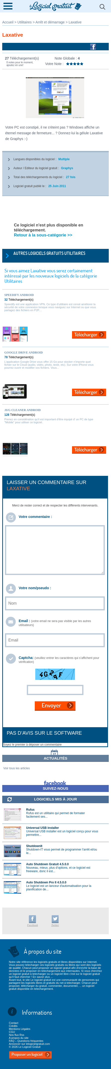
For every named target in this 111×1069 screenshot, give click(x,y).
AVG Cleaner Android (22, 410)
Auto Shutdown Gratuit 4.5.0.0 (47, 864)
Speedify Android (19, 295)
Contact (13, 1022)
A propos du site (19, 1037)
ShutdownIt (34, 846)
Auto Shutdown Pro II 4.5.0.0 (46, 882)
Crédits (13, 1025)
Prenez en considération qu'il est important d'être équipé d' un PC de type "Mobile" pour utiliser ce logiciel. (48, 421)
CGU (12, 1031)
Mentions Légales (19, 1028)
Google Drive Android (23, 352)
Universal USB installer (42, 828)
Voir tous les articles (16, 768)
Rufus (30, 809)
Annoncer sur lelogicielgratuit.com (29, 1043)
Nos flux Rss (16, 1034)
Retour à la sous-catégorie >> (43, 235)
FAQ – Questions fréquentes (26, 1040)
